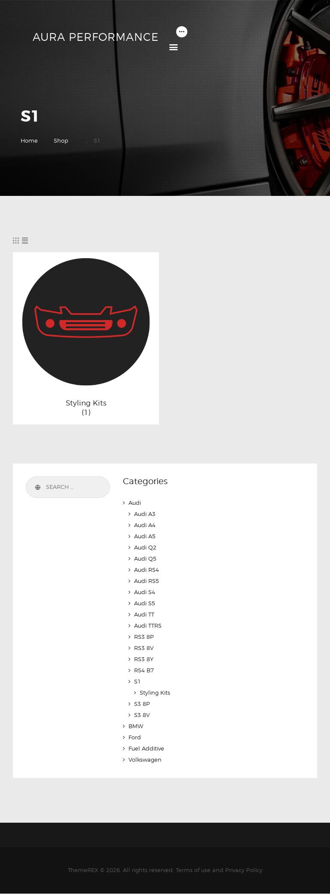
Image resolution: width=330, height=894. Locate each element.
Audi (134, 502)
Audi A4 (145, 525)
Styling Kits (86, 403)
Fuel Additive (146, 748)
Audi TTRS (148, 625)
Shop (61, 140)
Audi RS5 (146, 580)
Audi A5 (145, 536)
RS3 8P (144, 636)
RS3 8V (144, 647)
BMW (135, 726)
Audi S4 (144, 592)
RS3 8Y (143, 659)
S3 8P (142, 703)
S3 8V (142, 714)
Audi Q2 (145, 547)
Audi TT (144, 614)
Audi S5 (144, 603)
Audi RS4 (146, 569)
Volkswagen (145, 759)
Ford (134, 737)
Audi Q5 (145, 558)
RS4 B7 (144, 670)
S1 (137, 681)
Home (29, 140)
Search (37, 487)
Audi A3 (145, 513)
